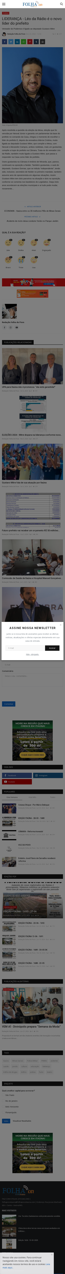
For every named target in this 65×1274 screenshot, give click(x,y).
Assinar (52, 648)
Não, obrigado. (32, 654)
